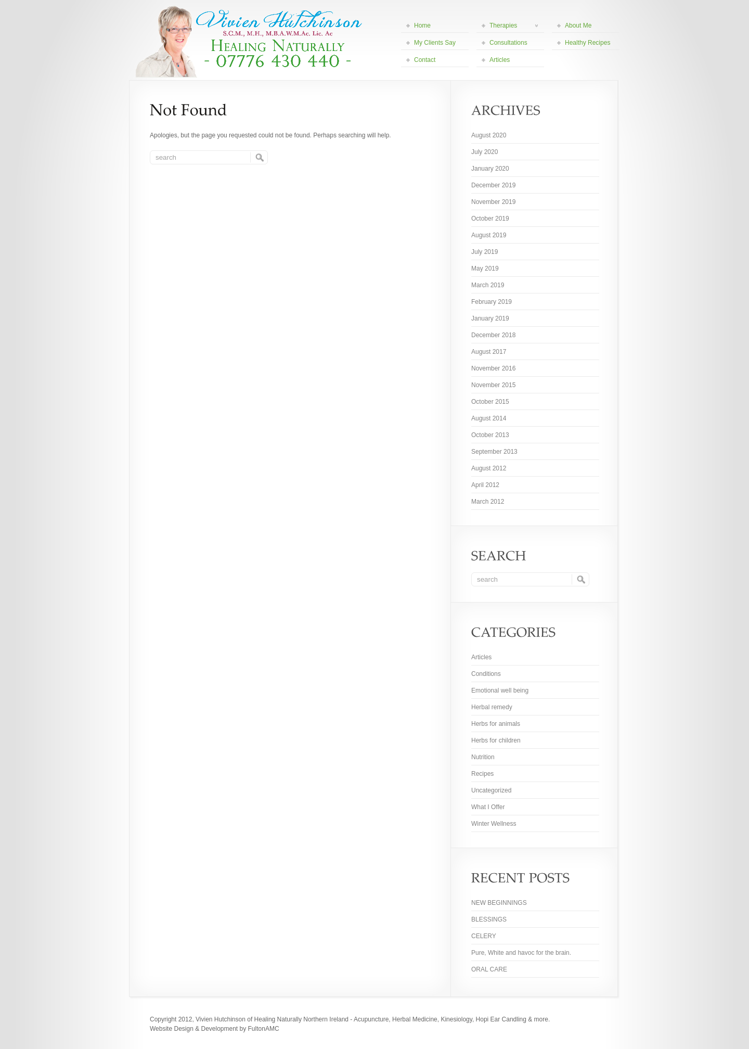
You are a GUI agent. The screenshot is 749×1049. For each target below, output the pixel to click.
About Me (578, 25)
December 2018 (493, 335)
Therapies (513, 25)
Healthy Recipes (587, 42)
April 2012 (485, 485)
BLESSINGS (489, 919)
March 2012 (487, 501)
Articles (499, 59)
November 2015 (493, 385)
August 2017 (488, 351)
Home (422, 25)
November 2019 (493, 202)
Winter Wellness (493, 823)
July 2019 (484, 251)
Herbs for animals (495, 723)
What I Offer (488, 807)
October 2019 (490, 218)
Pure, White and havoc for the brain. (521, 952)
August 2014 (488, 418)
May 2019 (485, 268)
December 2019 (493, 185)
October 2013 (490, 435)
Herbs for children (496, 740)
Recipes (482, 773)
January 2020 (490, 168)
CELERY (483, 936)
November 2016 (493, 368)
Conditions (486, 673)
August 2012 (488, 468)
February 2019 (491, 301)
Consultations (508, 42)
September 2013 (494, 451)
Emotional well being (499, 690)
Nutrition (483, 757)
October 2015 (490, 401)
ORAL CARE (489, 969)
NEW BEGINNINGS (499, 902)
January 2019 (490, 318)
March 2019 (487, 285)
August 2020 (488, 135)
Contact (424, 59)
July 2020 (484, 152)
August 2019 (488, 235)
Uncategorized (491, 790)
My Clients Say (435, 42)
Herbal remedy (491, 707)
